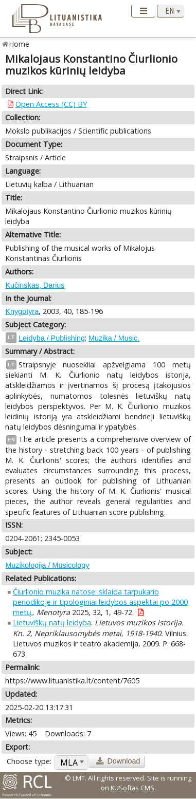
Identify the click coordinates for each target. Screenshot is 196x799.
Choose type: (29, 761)
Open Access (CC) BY (51, 104)
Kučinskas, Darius (34, 285)
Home (19, 44)
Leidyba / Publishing (52, 338)
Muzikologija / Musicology (47, 565)
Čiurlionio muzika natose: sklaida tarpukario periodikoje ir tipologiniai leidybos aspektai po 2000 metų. (100, 602)
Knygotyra (22, 311)
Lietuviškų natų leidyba (52, 622)
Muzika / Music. (113, 338)
